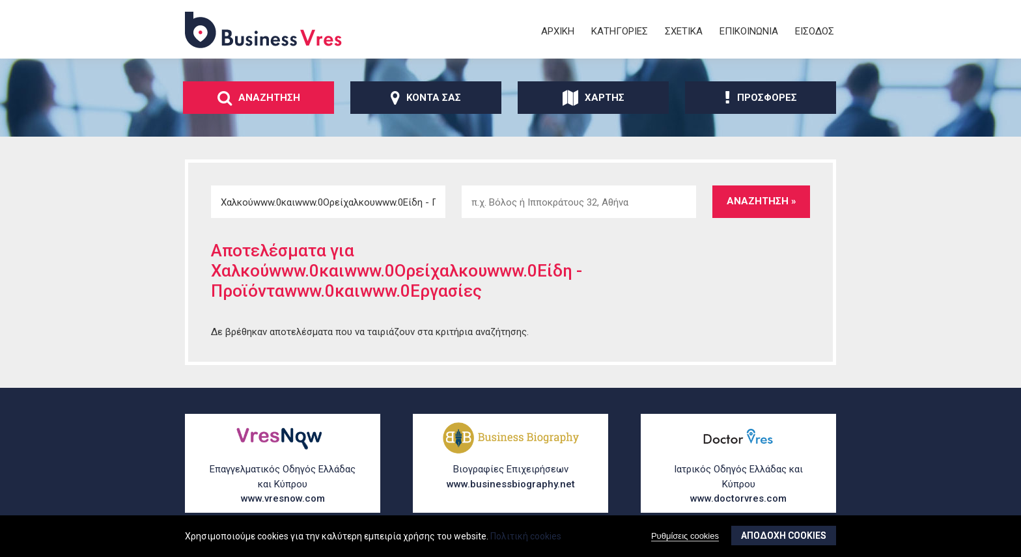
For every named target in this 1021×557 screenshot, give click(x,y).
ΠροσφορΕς (761, 97)
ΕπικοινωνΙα (749, 31)
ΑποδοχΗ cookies (783, 535)
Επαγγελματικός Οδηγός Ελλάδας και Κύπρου (282, 484)
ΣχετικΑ (684, 31)
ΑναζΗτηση (258, 97)
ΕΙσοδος (814, 31)
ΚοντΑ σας (426, 97)
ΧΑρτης (593, 97)
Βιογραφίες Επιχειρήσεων (510, 477)
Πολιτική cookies (525, 536)
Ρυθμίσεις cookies (685, 536)
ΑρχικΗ (557, 31)
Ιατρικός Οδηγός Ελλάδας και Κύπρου (738, 484)
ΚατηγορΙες (619, 31)
